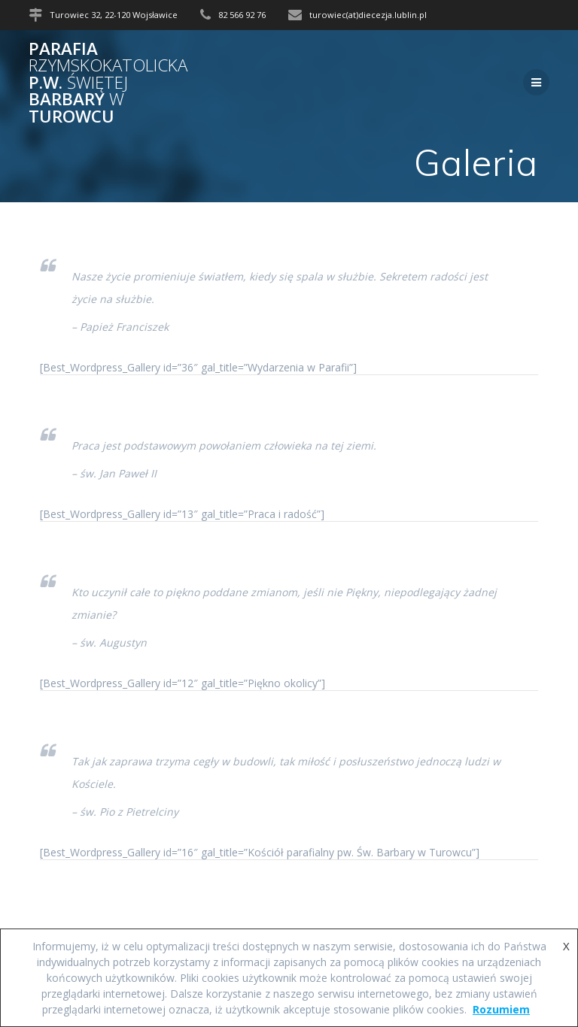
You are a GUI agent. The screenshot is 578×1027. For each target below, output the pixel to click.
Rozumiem (501, 1009)
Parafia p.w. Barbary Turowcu (108, 83)
